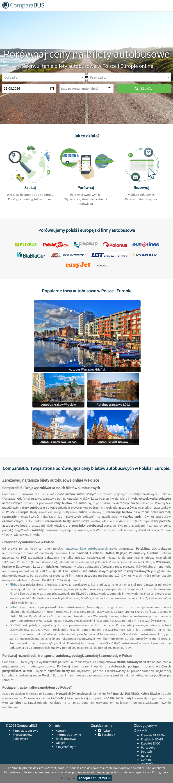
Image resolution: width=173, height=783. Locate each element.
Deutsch (146, 751)
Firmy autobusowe (25, 730)
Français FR (148, 735)
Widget (60, 743)
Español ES (148, 743)
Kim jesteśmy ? (66, 747)
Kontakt (61, 730)
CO (158, 743)
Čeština (146, 760)
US (157, 739)
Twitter (106, 730)
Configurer (68, 778)
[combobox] (43, 77)
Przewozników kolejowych (22, 737)
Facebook (108, 735)
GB (161, 739)
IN (152, 739)
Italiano (146, 755)
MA (163, 735)
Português (148, 747)
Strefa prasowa (66, 739)
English (146, 739)
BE (158, 735)
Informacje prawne (68, 735)
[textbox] (43, 77)
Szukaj (144, 88)
